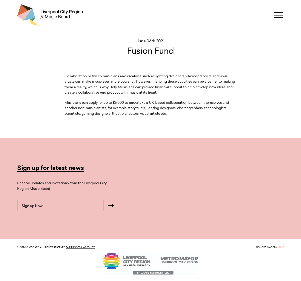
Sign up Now (70, 205)
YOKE (281, 247)
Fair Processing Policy (80, 247)
